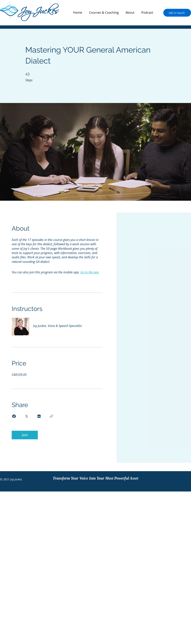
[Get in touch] (177, 13)
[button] (104, 12)
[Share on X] (26, 416)
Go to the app (89, 272)
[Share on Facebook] (14, 416)
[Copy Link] (51, 416)
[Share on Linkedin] (39, 416)
